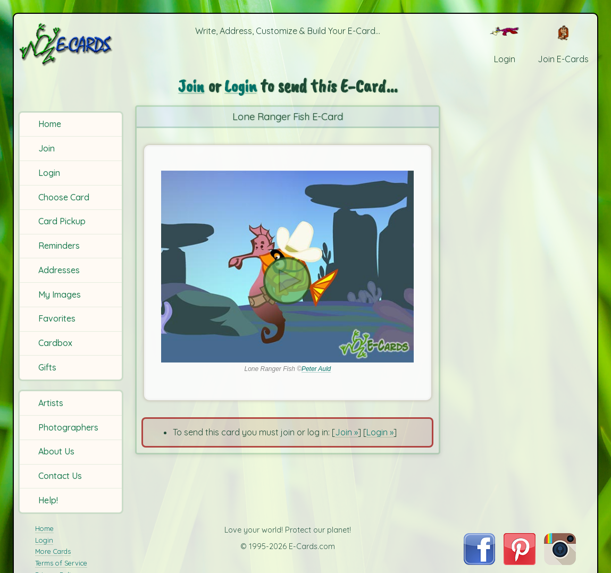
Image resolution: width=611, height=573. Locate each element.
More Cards (53, 551)
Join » (346, 432)
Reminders (59, 245)
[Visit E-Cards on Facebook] (479, 562)
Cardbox (55, 343)
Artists (50, 403)
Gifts (47, 367)
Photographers (68, 427)
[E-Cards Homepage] (71, 44)
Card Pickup (62, 221)
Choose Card (63, 197)
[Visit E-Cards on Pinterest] (519, 562)
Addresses (59, 270)
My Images (59, 294)
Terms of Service (61, 563)
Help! (48, 500)
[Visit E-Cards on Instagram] (560, 562)
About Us (56, 451)
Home (49, 124)
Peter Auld (316, 369)
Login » (380, 432)
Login (49, 172)
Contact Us (60, 475)
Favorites (57, 318)
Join (46, 148)
